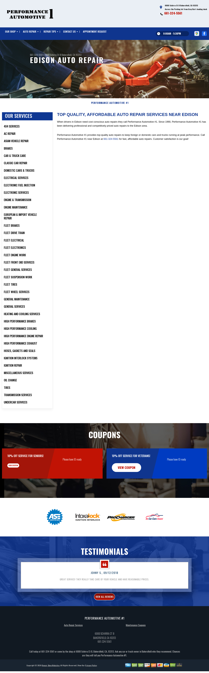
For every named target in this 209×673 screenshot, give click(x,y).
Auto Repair (29, 31)
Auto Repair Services (73, 636)
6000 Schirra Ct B (53, 55)
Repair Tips (50, 31)
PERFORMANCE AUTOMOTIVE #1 (110, 112)
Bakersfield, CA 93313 (71, 55)
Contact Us (69, 31)
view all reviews (104, 606)
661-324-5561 (173, 13)
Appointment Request (94, 31)
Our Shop (10, 31)
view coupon (22, 476)
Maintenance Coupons (136, 636)
